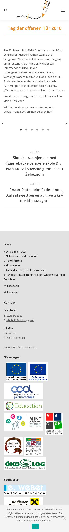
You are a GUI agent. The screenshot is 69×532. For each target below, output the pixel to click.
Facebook (13, 286)
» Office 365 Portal (15, 251)
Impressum (10, 347)
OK (35, 526)
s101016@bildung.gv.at (20, 320)
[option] (34, 123)
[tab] (21, 129)
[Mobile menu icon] (62, 10)
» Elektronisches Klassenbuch (21, 256)
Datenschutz (28, 347)
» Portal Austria (13, 261)
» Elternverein (12, 265)
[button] (3, 123)
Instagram (13, 292)
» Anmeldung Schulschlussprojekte (24, 270)
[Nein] (64, 518)
